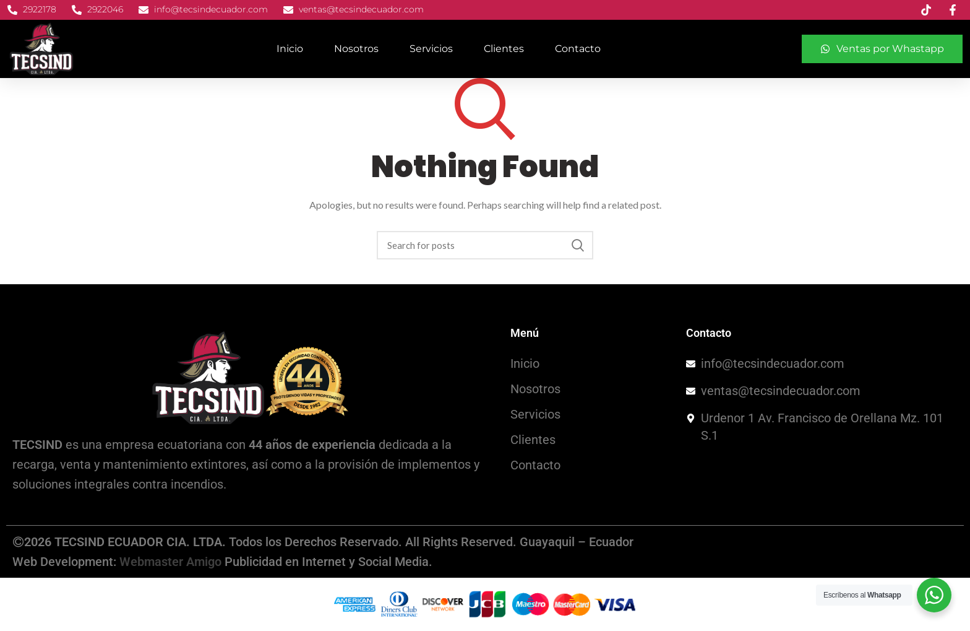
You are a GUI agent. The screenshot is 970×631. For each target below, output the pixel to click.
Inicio (290, 48)
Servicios (431, 48)
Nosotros (356, 48)
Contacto (578, 48)
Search (577, 245)
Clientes (504, 48)
